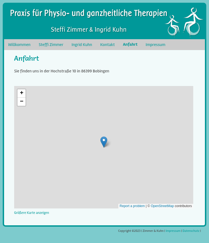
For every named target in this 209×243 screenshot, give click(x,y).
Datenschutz (191, 231)
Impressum (173, 231)
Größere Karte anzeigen (31, 213)
